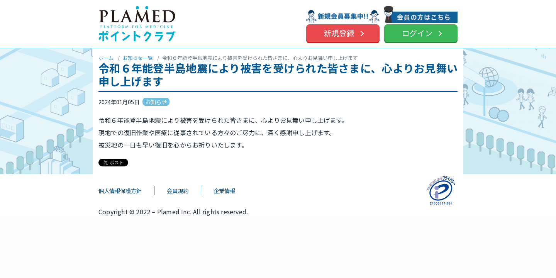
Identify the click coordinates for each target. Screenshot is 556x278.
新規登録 (339, 33)
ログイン (417, 33)
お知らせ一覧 (138, 57)
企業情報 (224, 190)
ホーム (106, 57)
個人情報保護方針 (120, 190)
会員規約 (177, 190)
